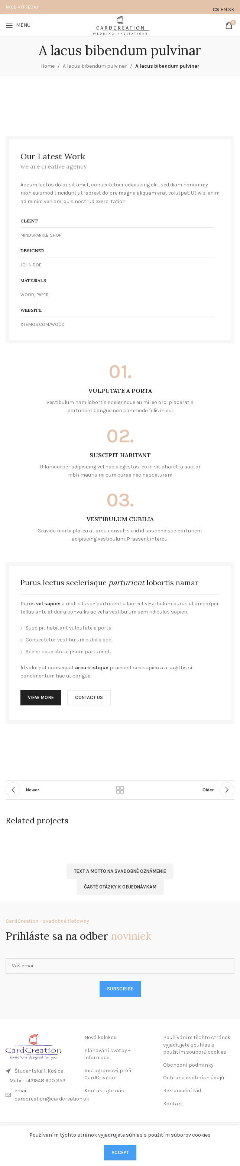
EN (223, 9)
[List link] (41, 1081)
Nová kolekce (100, 1037)
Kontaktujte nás (104, 1090)
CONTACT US (89, 697)
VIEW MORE (41, 697)
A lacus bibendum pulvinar (95, 66)
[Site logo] (120, 25)
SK (231, 9)
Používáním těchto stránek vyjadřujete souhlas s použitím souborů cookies (196, 1044)
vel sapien (48, 603)
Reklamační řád (182, 1090)
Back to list (120, 789)
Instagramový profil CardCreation (108, 1074)
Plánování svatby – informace (107, 1054)
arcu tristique (91, 667)
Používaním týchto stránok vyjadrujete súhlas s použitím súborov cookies (120, 1135)
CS (216, 9)
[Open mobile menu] (18, 25)
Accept (120, 1152)
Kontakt (173, 1104)
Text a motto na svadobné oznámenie (120, 871)
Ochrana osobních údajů (193, 1077)
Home (48, 66)
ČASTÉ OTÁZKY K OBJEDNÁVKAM (120, 887)
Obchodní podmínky (188, 1065)
